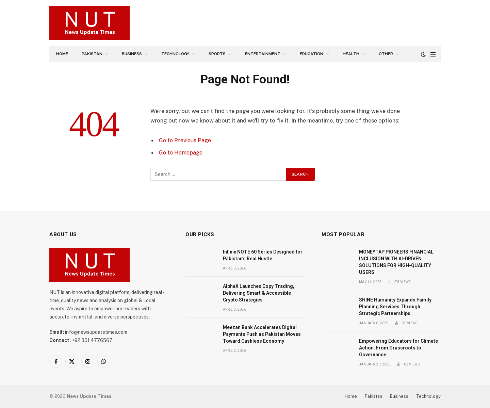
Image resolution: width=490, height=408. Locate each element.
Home (62, 53)
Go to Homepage (181, 152)
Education (311, 53)
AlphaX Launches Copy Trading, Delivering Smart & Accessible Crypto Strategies (258, 293)
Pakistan (92, 53)
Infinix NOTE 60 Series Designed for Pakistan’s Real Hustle (263, 255)
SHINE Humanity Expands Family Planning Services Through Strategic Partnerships (395, 306)
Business (132, 53)
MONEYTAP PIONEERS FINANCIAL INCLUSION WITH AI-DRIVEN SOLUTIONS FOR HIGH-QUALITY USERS (396, 262)
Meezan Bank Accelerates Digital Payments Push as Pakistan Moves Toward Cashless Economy (262, 334)
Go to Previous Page (185, 140)
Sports (217, 53)
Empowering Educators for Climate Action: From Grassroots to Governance (398, 347)
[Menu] (433, 54)
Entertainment (262, 53)
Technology (175, 53)
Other (386, 53)
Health (351, 53)
